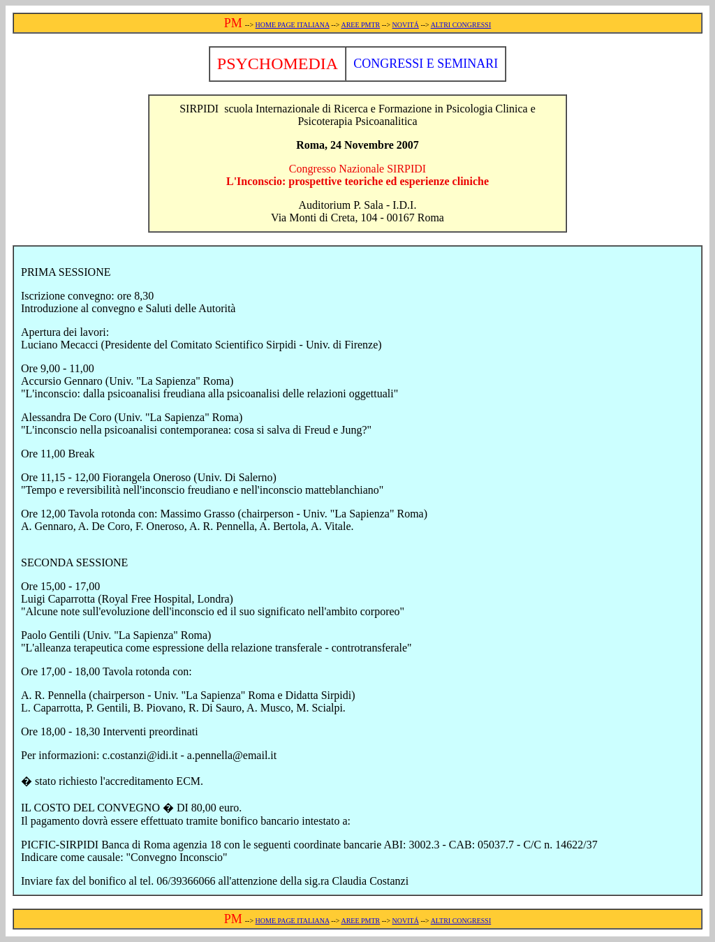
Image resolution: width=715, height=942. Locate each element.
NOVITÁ (405, 25)
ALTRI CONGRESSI (461, 25)
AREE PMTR (360, 25)
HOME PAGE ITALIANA (293, 25)
